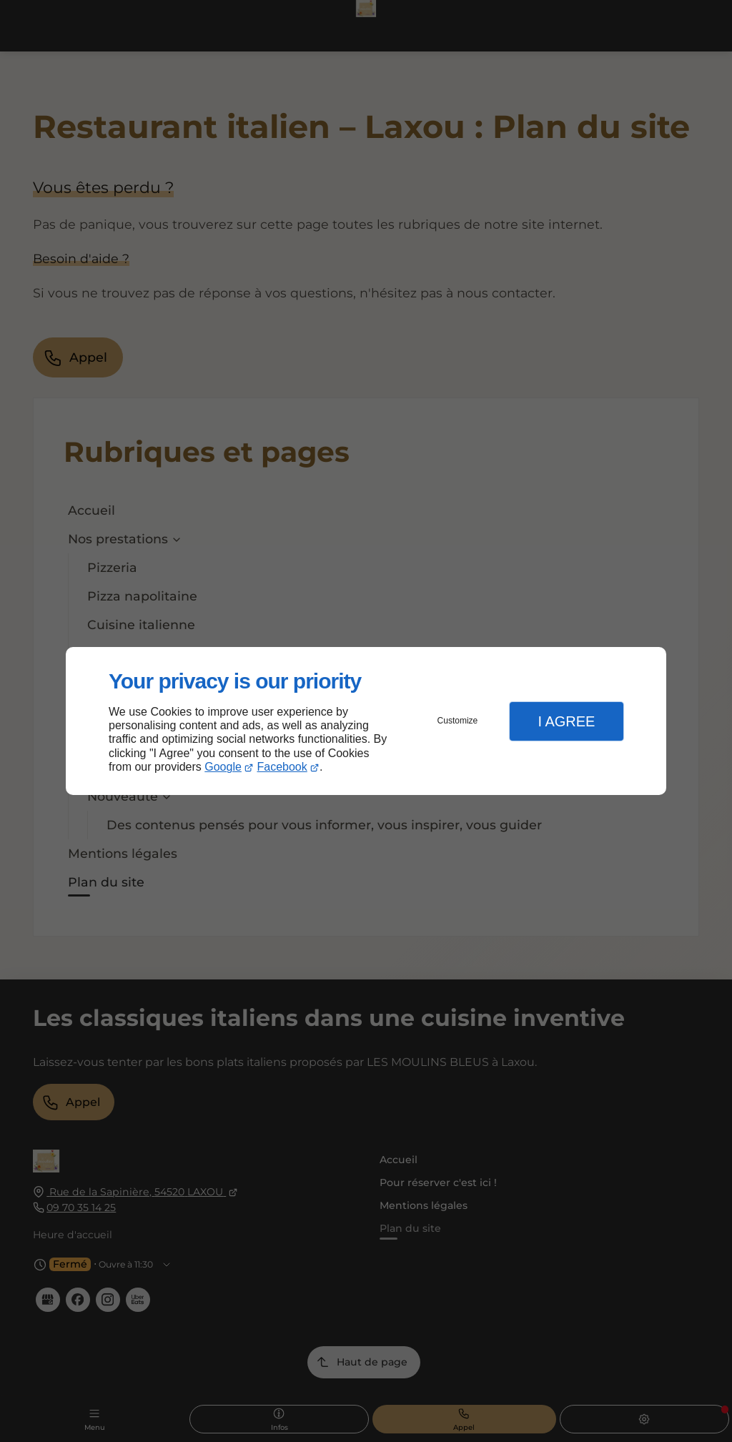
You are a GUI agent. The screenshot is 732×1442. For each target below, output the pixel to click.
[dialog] (366, 721)
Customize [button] (457, 721)
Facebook (282, 767)
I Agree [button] (566, 721)
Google (223, 767)
